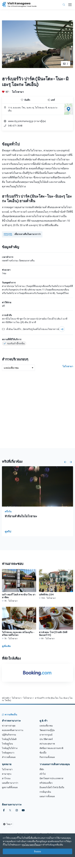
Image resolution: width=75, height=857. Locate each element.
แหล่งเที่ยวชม (46, 725)
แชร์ (51, 100)
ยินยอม (37, 851)
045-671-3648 (15, 125)
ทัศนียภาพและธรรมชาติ (51, 748)
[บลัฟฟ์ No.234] (56, 584)
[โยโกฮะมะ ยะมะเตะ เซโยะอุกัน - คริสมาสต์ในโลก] (19, 623)
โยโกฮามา (18, 91)
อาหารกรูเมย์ (46, 734)
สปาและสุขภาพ (47, 743)
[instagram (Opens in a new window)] (17, 810)
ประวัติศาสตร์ (46, 739)
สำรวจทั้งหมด (9, 757)
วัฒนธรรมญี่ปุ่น (47, 730)
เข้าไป (43, 773)
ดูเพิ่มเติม (6, 646)
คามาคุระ (7, 773)
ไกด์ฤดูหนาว (8, 752)
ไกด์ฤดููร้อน (7, 743)
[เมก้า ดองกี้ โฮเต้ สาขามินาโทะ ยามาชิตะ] (19, 585)
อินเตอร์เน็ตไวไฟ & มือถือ (52, 787)
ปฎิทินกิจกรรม (9, 734)
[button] (65, 462)
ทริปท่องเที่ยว (46, 782)
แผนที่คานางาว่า (10, 782)
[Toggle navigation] (70, 4)
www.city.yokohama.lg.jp (20, 121)
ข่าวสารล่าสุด (8, 725)
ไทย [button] (6, 824)
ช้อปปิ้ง (43, 752)
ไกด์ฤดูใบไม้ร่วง (9, 748)
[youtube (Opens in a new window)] (23, 810)
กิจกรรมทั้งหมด (47, 757)
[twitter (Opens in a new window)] (10, 810)
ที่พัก (42, 769)
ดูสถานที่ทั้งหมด (10, 787)
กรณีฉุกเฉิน (45, 791)
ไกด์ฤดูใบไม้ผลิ (9, 739)
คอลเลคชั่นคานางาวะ (12, 730)
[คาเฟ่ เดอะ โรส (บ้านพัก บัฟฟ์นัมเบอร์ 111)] (56, 623)
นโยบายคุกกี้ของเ (32, 844)
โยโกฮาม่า (7, 769)
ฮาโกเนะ (6, 778)
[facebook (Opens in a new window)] (4, 810)
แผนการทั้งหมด (47, 796)
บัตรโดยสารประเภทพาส (51, 778)
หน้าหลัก (5, 698)
